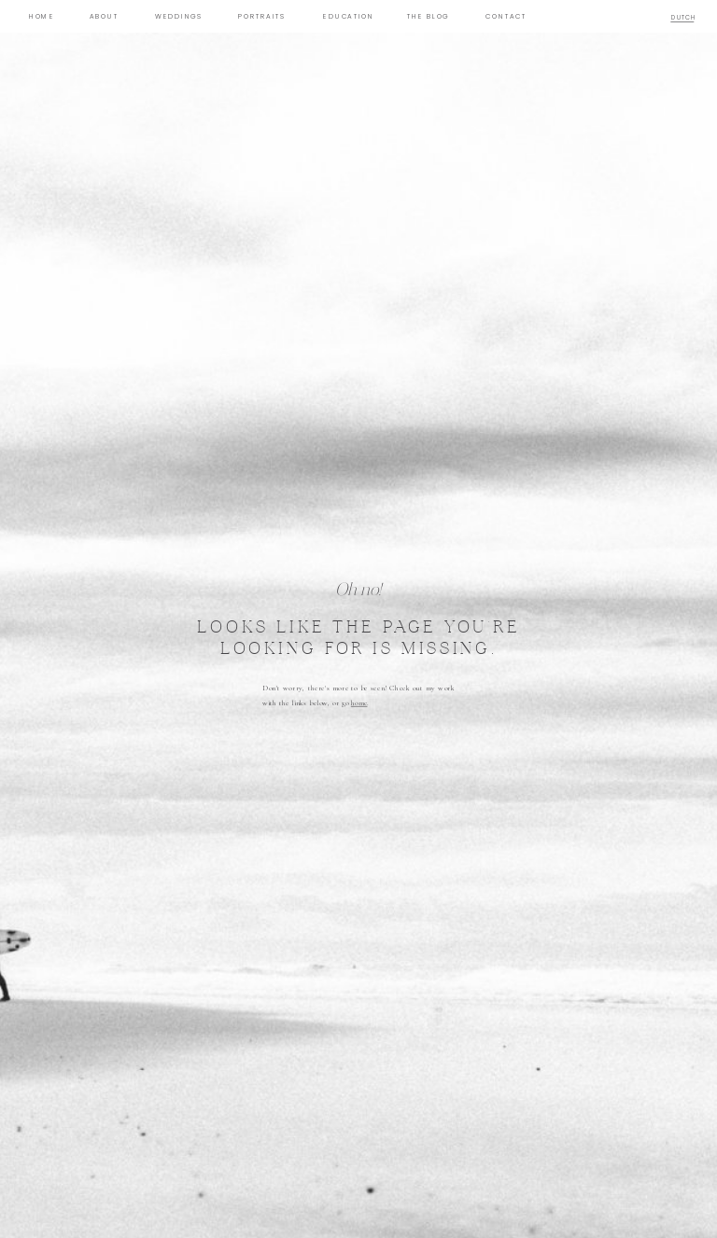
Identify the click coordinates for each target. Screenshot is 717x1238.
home (359, 702)
